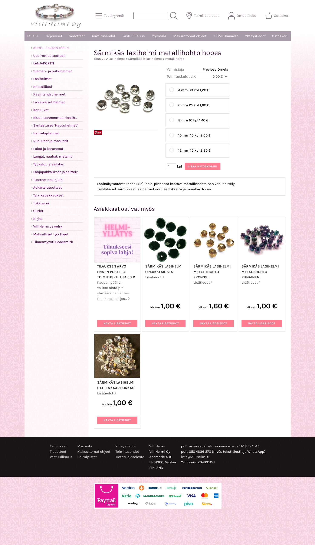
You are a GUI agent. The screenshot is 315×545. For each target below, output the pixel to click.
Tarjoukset (53, 36)
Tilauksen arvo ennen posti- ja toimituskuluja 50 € (116, 271)
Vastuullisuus (133, 36)
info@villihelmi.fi (195, 457)
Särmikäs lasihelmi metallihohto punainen (260, 271)
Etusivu (33, 36)
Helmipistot (87, 457)
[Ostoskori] (278, 16)
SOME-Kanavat (226, 36)
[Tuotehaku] (150, 15)
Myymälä (158, 36)
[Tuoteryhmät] (110, 16)
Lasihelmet (117, 59)
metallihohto (174, 59)
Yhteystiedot (255, 36)
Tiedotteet (76, 36)
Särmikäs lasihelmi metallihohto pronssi (212, 271)
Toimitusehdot (103, 36)
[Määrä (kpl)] (171, 166)
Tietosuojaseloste (129, 457)
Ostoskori (280, 36)
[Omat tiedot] (242, 16)
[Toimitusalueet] (202, 16)
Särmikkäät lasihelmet (145, 59)
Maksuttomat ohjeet (189, 36)
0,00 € (220, 76)
